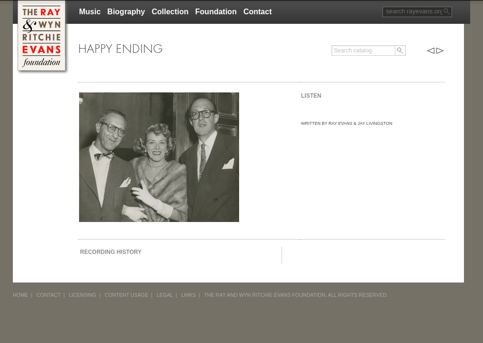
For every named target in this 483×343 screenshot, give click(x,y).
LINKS (188, 295)
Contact (257, 12)
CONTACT (49, 295)
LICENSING (82, 295)
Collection (169, 12)
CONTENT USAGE (127, 295)
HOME (20, 295)
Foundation (216, 12)
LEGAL (165, 295)
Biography (126, 12)
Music (90, 12)
